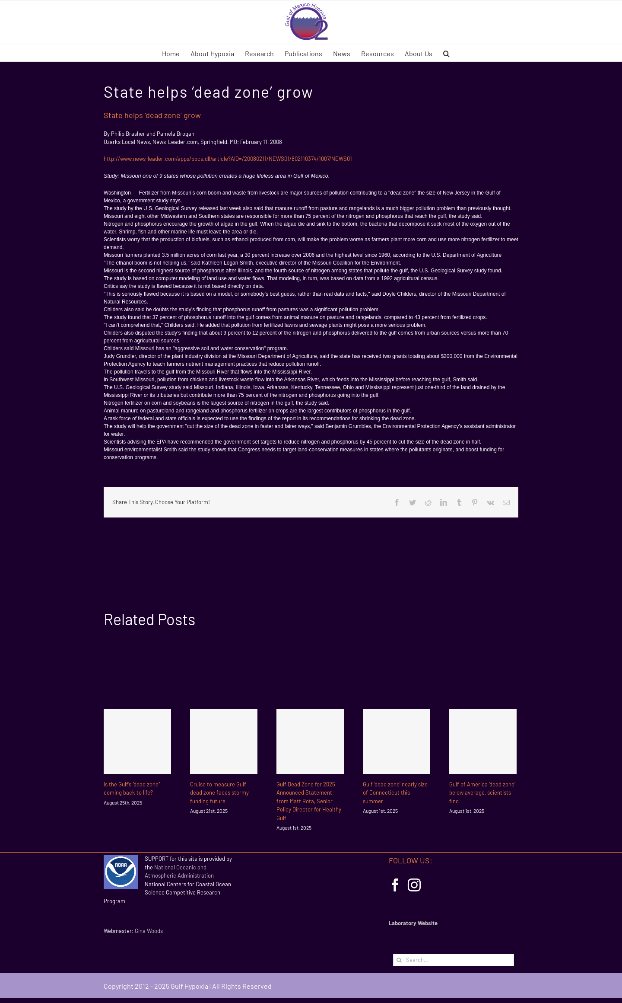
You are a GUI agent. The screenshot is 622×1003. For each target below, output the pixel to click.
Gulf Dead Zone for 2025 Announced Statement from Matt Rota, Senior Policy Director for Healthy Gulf (308, 801)
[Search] (399, 960)
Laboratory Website (413, 923)
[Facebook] (395, 884)
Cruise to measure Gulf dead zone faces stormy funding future (219, 793)
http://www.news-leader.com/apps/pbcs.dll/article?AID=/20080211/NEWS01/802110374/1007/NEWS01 (228, 158)
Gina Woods (149, 930)
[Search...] (453, 960)
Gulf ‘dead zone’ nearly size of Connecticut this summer (395, 793)
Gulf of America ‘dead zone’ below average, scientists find (482, 793)
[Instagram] (414, 884)
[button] (446, 52)
